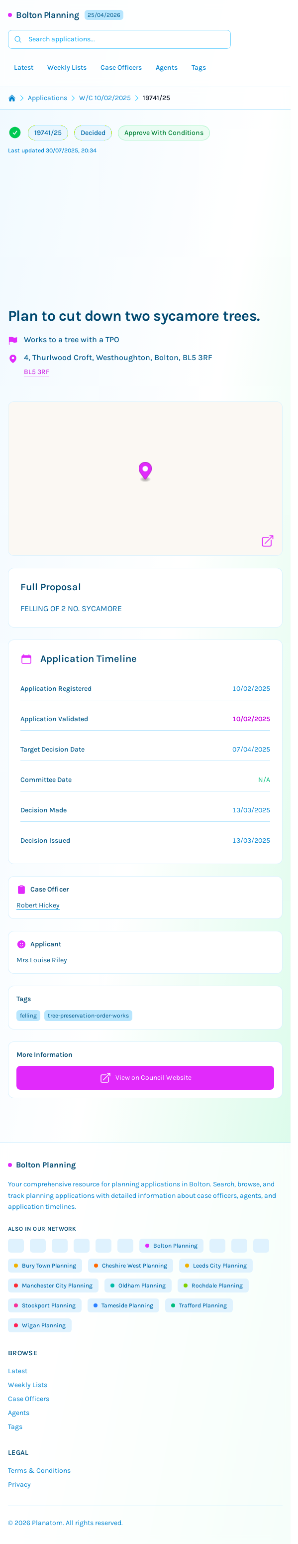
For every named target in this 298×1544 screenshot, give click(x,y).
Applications (47, 98)
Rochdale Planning (213, 1285)
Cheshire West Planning (130, 1265)
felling (28, 1015)
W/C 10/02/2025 (105, 98)
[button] (145, 472)
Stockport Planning (45, 1305)
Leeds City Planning (216, 1265)
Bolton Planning (47, 14)
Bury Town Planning (45, 1265)
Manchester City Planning (53, 1285)
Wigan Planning (40, 1325)
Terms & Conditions (39, 1470)
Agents (167, 67)
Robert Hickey (38, 905)
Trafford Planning (199, 1305)
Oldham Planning (138, 1285)
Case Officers (121, 67)
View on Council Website (145, 1078)
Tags (199, 67)
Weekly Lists (67, 67)
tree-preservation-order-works (88, 1015)
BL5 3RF (36, 372)
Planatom (47, 1523)
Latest (23, 67)
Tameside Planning (123, 1305)
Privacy (19, 1484)
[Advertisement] (149, 232)
